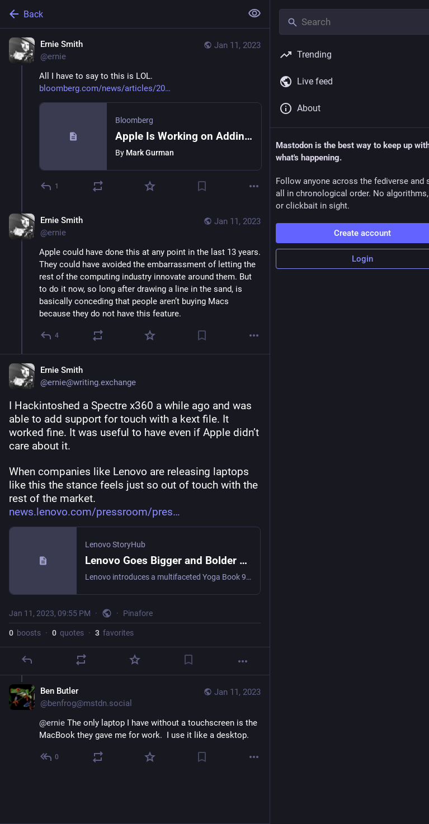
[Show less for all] (254, 13)
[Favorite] (150, 186)
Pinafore (138, 613)
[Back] (119, 14)
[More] (254, 186)
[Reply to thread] (50, 335)
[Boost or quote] (98, 186)
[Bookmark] (202, 186)
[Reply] (50, 186)
